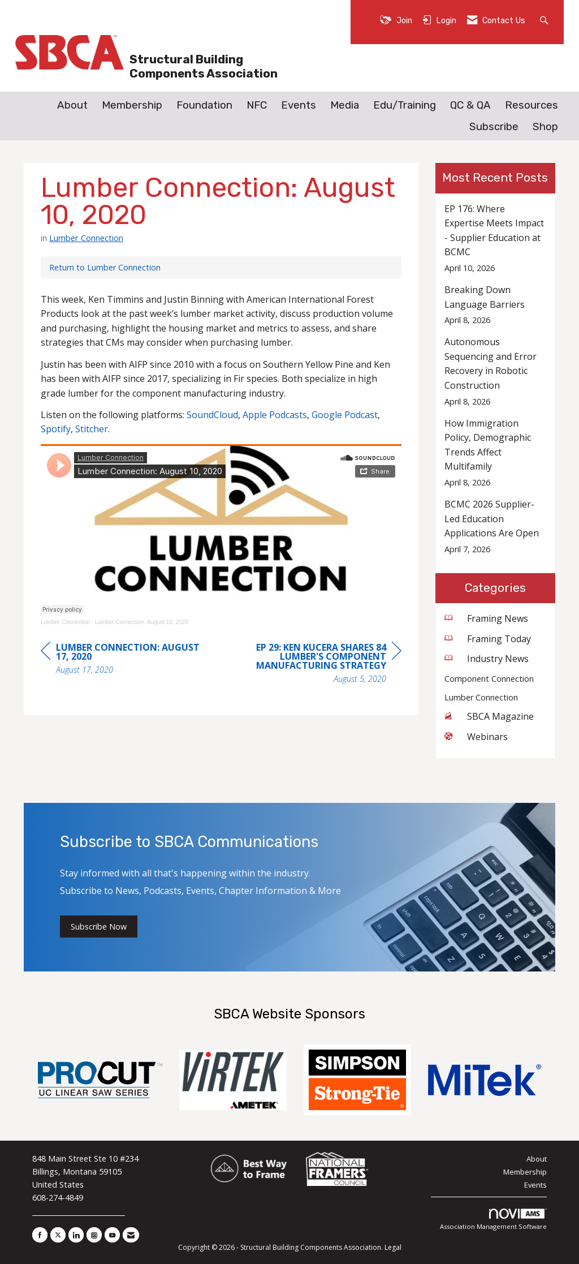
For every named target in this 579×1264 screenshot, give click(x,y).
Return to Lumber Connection (105, 267)
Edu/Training (404, 105)
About (72, 105)
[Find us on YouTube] (112, 1234)
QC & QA (470, 105)
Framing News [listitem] (486, 618)
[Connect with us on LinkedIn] (76, 1234)
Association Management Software (493, 1220)
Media (344, 105)
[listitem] (495, 238)
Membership (132, 105)
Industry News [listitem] (486, 658)
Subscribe (493, 127)
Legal (392, 1247)
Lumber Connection (86, 237)
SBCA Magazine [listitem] (489, 716)
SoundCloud (212, 415)
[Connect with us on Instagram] (94, 1234)
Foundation (204, 105)
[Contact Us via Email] (131, 1234)
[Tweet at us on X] (58, 1234)
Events (298, 105)
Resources (531, 105)
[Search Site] (545, 19)
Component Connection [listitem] (489, 678)
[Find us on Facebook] (39, 1234)
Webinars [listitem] (476, 736)
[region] (316, 664)
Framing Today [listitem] (487, 639)
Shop (545, 127)
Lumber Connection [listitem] (481, 697)
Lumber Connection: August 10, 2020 (141, 622)
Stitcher (91, 429)
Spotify (56, 429)
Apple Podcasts (275, 415)
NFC (257, 105)
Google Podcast (345, 415)
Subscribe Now (99, 926)
